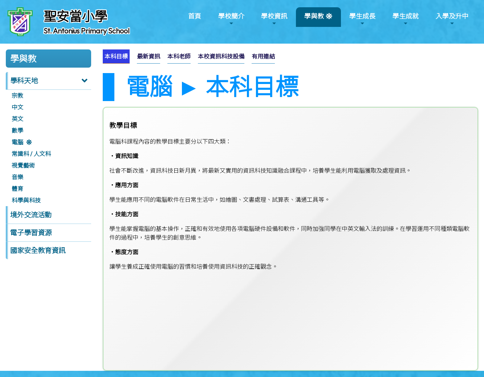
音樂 (17, 177)
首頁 (194, 16)
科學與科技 (26, 200)
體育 (17, 188)
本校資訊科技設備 (221, 56)
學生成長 (362, 19)
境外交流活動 (31, 214)
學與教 (314, 19)
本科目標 (116, 56)
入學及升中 (452, 19)
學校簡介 (231, 19)
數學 (17, 130)
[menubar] (192, 58)
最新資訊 (148, 56)
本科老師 (179, 56)
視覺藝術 (23, 165)
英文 (17, 119)
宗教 (17, 95)
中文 (17, 107)
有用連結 (263, 56)
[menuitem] (116, 56)
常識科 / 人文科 (31, 153)
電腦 (17, 142)
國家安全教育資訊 (37, 250)
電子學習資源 (31, 232)
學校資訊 (274, 19)
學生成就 (406, 19)
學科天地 (24, 80)
